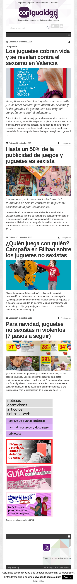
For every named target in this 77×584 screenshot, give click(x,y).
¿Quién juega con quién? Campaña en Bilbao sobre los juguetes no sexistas (38, 249)
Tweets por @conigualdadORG (20, 520)
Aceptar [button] (67, 577)
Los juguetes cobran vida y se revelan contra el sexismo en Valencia (38, 57)
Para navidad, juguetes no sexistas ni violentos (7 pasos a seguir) (35, 330)
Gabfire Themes (63, 568)
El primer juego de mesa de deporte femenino (38, 2)
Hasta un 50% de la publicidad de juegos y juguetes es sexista (34, 155)
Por (44, 568)
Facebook (57, 26)
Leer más (38, 581)
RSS (61, 26)
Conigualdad (12, 46)
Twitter (53, 26)
